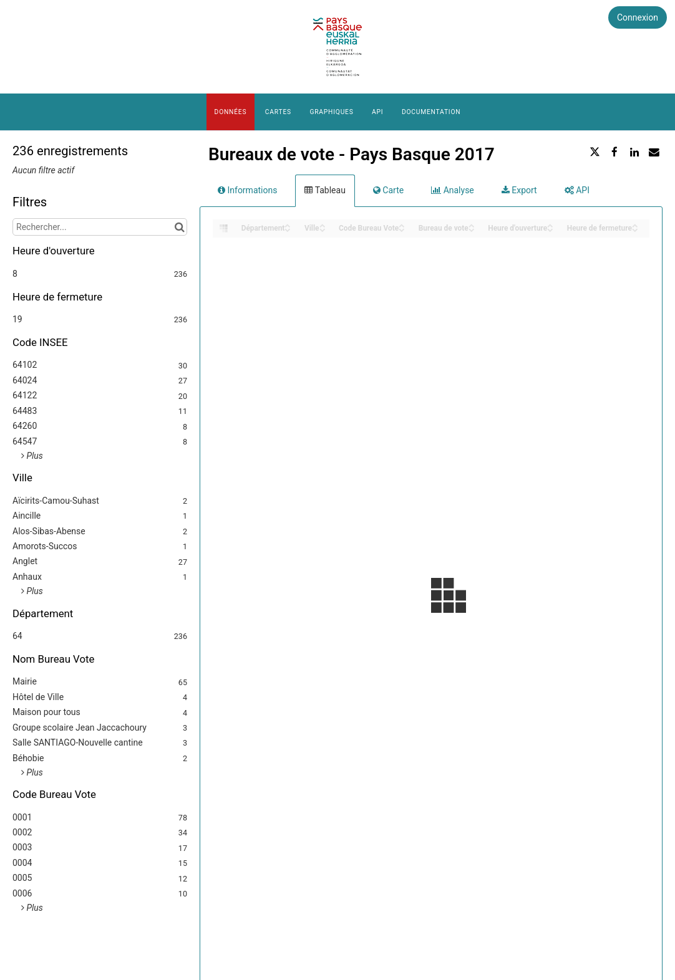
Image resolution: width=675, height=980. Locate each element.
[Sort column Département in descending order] (287, 229)
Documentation (431, 112)
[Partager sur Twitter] (595, 152)
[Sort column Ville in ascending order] (322, 225)
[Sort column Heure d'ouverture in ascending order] (550, 225)
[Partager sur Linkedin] (634, 152)
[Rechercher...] (99, 227)
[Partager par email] (654, 152)
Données (231, 112)
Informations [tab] (247, 190)
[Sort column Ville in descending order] (322, 229)
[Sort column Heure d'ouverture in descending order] (550, 229)
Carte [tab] (388, 190)
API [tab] (577, 190)
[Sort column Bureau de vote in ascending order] (472, 225)
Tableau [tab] (324, 190)
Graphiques (331, 112)
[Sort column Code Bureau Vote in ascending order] (402, 225)
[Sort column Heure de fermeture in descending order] (635, 229)
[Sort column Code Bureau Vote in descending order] (402, 229)
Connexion (637, 17)
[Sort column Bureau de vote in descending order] (472, 229)
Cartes (278, 112)
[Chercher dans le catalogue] (179, 227)
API (377, 112)
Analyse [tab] (452, 190)
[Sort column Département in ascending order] (287, 225)
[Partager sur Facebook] (614, 152)
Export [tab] (519, 190)
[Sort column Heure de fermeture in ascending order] (635, 225)
